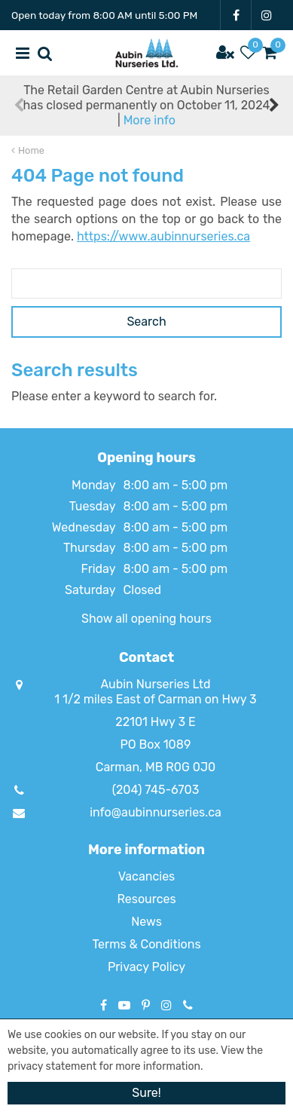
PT (146, 1005)
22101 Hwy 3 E (155, 722)
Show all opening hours (146, 618)
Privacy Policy (146, 967)
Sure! (146, 1093)
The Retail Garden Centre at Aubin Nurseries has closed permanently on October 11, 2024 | (146, 105)
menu (22, 52)
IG (266, 15)
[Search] (146, 283)
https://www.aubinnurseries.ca (163, 236)
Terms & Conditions (146, 944)
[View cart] (270, 52)
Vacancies (146, 876)
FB (235, 15)
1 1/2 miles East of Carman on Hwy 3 (155, 699)
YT (124, 1005)
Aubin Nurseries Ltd (155, 684)
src (45, 52)
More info (149, 120)
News (146, 921)
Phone (188, 1005)
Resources (146, 899)
